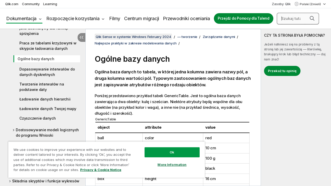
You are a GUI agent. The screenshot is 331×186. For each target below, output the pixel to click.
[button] (312, 18)
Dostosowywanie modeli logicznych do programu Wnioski (47, 132)
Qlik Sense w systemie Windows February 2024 (133, 37)
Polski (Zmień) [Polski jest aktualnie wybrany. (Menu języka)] (311, 4)
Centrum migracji (141, 18)
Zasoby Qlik (281, 4)
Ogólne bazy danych (36, 59)
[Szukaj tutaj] (298, 18)
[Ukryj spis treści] (81, 37)
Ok (168, 148)
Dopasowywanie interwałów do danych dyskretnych (47, 72)
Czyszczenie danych (37, 118)
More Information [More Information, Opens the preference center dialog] (168, 161)
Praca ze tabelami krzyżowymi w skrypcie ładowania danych (48, 46)
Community (31, 4)
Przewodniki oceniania (186, 18)
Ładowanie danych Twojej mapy (47, 108)
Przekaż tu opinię (282, 71)
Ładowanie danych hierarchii (44, 99)
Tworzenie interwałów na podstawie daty (41, 87)
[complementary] (296, 107)
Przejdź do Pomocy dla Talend (243, 18)
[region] (104, 157)
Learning (50, 4)
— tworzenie (187, 37)
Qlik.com (11, 4)
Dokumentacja (21, 18)
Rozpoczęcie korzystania (72, 18)
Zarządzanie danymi (219, 37)
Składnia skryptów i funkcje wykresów (45, 181)
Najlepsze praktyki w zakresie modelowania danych (136, 43)
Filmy (114, 18)
